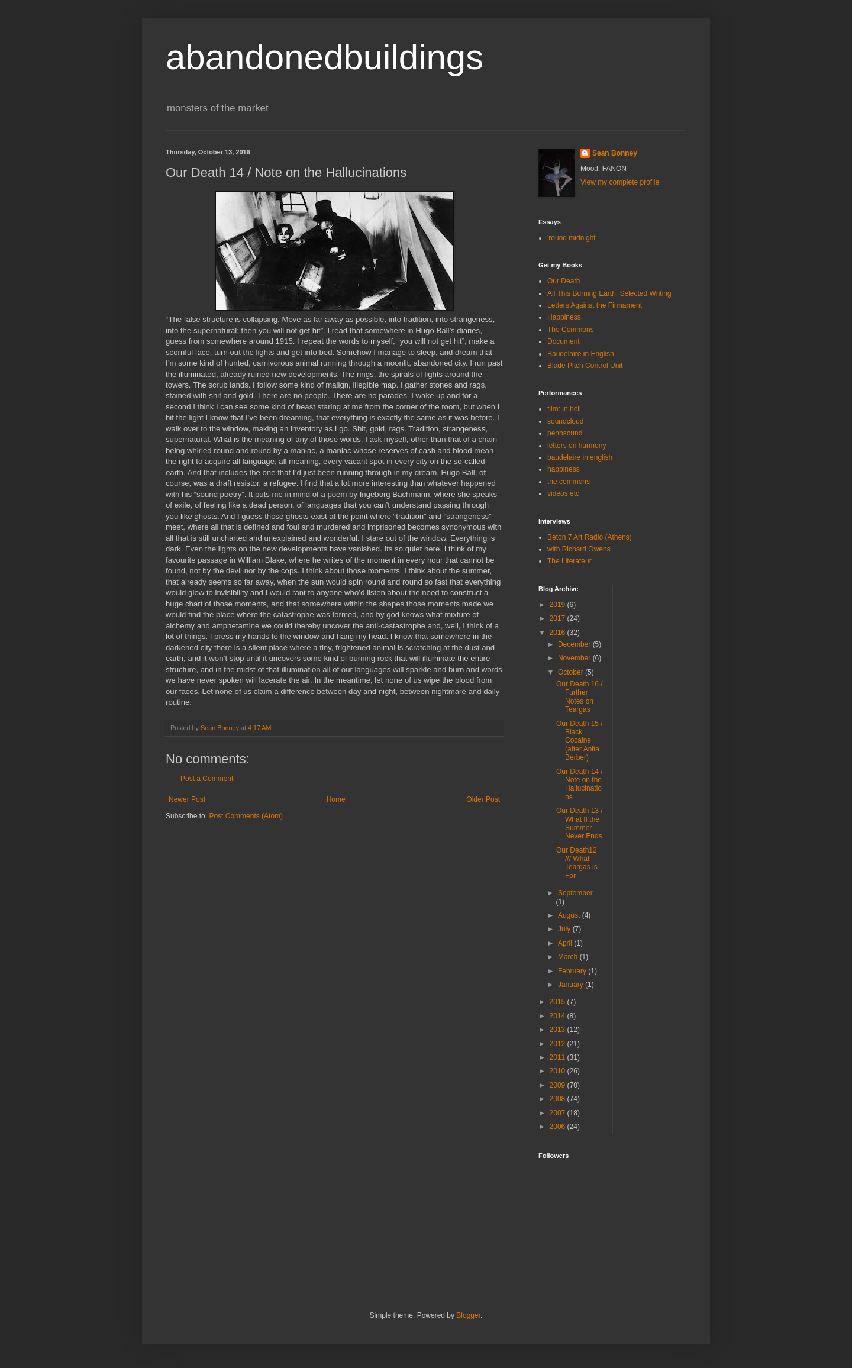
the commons (568, 481)
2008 (558, 1099)
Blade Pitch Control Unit (584, 366)
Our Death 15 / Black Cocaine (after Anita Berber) (579, 741)
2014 (558, 1016)
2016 (558, 632)
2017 (558, 618)
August (570, 915)
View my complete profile (619, 182)
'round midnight (571, 238)
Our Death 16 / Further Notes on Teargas (579, 697)
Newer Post (187, 799)
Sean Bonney (614, 153)
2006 (558, 1126)
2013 (558, 1029)
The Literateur (569, 561)
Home (336, 799)
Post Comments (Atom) (246, 816)
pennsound (564, 433)
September (575, 893)
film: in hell (564, 409)
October (571, 672)
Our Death (563, 281)
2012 (558, 1044)
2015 (558, 1002)
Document (563, 341)
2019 (558, 605)
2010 (558, 1071)
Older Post (483, 799)
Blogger (468, 1315)
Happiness (564, 317)
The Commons (570, 329)
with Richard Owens (579, 549)
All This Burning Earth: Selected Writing (609, 293)
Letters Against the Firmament (594, 305)
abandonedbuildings (324, 57)
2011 (558, 1057)
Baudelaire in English (580, 354)
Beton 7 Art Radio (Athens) (589, 537)
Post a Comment (206, 779)
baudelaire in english (579, 457)
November (575, 658)
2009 (558, 1085)
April (566, 943)
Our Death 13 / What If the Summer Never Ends (579, 823)
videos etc (563, 493)
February (573, 971)
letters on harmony (576, 445)
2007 (558, 1113)
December (575, 644)
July (565, 929)
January (571, 984)
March (569, 957)
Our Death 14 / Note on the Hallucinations (579, 784)
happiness (563, 469)
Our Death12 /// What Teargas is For (577, 863)
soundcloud (565, 421)
